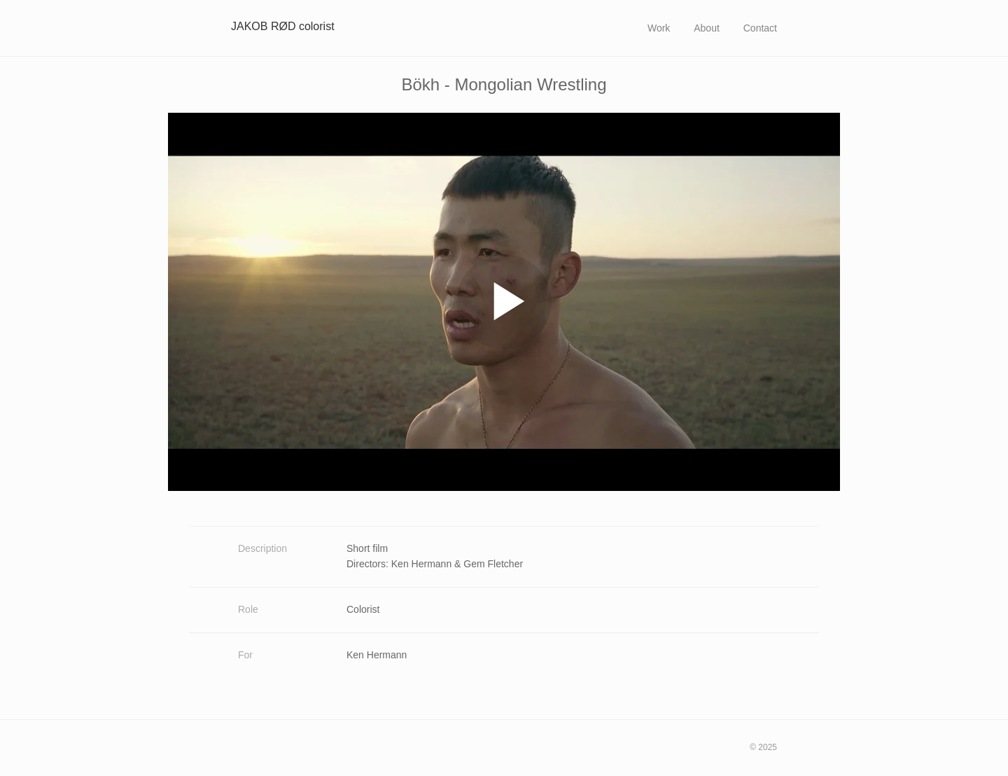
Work (659, 28)
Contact (760, 28)
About (707, 28)
